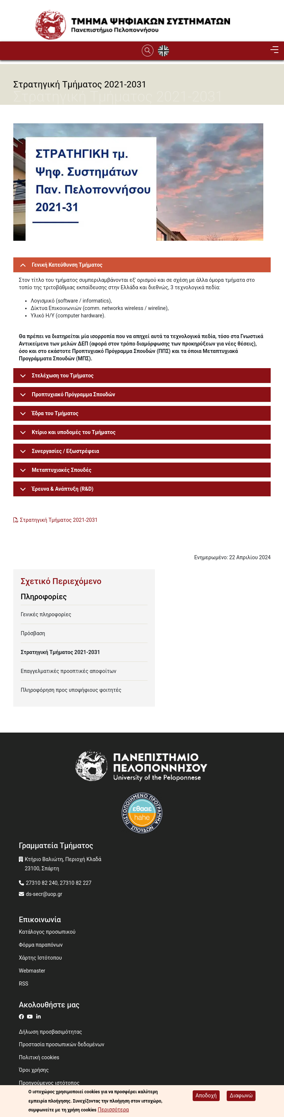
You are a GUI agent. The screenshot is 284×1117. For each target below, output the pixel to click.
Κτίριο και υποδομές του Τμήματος (66, 434)
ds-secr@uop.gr (44, 894)
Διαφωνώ (241, 1095)
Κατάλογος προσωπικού (47, 932)
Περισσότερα (113, 1110)
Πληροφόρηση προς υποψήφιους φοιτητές (71, 690)
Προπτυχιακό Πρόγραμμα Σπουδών (66, 396)
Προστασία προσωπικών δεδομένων (61, 1044)
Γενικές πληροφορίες (46, 614)
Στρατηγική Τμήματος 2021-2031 (59, 520)
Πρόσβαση (33, 633)
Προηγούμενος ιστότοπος (49, 1083)
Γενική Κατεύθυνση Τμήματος (59, 267)
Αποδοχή (206, 1095)
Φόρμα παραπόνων (41, 945)
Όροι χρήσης (34, 1070)
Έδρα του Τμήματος (47, 415)
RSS (23, 984)
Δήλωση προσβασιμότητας (50, 1032)
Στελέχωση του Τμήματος (55, 378)
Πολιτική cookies (39, 1057)
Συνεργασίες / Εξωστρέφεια (58, 453)
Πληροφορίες (44, 596)
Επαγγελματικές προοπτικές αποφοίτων (68, 671)
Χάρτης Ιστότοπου (40, 958)
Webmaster (32, 971)
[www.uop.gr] (142, 768)
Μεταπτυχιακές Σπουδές (54, 472)
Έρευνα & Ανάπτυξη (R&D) (55, 491)
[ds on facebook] (23, 1017)
